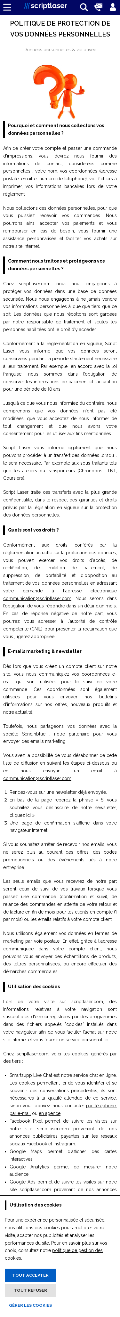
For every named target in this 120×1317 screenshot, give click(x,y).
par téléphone (101, 1105)
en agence (49, 1113)
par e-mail (20, 1113)
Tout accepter (30, 1275)
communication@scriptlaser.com (37, 598)
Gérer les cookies (30, 1305)
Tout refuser (30, 1290)
